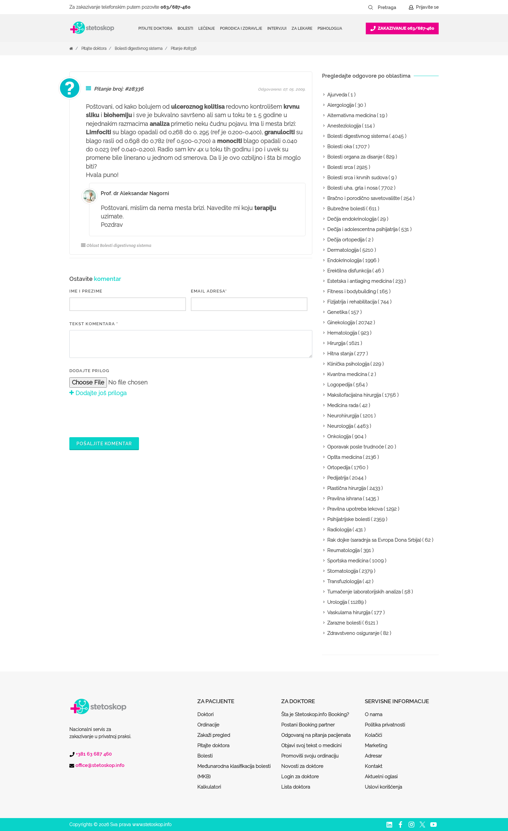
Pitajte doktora (155, 28)
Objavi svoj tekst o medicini (311, 745)
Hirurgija (336, 343)
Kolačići (373, 735)
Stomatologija (342, 571)
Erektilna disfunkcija (349, 271)
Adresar (373, 756)
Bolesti (205, 756)
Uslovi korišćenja (383, 787)
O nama (373, 714)
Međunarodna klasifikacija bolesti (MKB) (234, 771)
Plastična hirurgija (346, 488)
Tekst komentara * (93, 323)
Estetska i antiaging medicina (359, 281)
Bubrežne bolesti (346, 209)
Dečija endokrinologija (351, 219)
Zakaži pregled (213, 735)
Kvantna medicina (347, 374)
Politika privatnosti (385, 725)
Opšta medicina (344, 457)
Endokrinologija (344, 260)
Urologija (337, 602)
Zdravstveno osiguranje (353, 633)
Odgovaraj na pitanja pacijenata (316, 735)
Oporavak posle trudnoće (355, 447)
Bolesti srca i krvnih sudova (357, 178)
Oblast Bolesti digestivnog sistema (116, 245)
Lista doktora (295, 787)
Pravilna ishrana (344, 499)
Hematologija (342, 333)
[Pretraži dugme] (370, 7)
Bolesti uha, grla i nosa (352, 188)
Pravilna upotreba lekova (355, 509)
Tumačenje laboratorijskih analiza (364, 592)
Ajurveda (337, 95)
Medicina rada (342, 405)
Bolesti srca (340, 167)
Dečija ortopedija (345, 240)
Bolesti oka (339, 147)
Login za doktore (300, 777)
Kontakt (373, 766)
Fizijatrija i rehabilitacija (352, 302)
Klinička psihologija (348, 364)
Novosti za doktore (302, 766)
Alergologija (340, 105)
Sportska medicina (347, 561)
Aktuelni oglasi (381, 777)
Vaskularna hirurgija (348, 612)
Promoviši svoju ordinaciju (310, 756)
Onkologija (339, 436)
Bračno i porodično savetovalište (363, 198)
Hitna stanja (340, 354)
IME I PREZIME (85, 291)
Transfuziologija (344, 581)
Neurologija (340, 426)
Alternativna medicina (351, 115)
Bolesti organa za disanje (354, 157)
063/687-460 (175, 7)
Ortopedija (338, 468)
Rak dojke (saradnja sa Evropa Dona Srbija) (374, 540)
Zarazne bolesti (344, 623)
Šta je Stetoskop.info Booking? (315, 714)
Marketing (376, 745)
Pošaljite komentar (104, 443)
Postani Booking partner (308, 725)
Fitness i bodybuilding (351, 291)
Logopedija (339, 385)
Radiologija (339, 530)
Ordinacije (208, 725)
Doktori (205, 714)
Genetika (337, 312)
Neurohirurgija (343, 416)
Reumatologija (343, 550)
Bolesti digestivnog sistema (138, 48)
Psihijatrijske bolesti (348, 519)
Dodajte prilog (89, 370)
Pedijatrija (337, 478)
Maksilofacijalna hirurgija (354, 395)
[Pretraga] (391, 7)
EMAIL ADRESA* (209, 291)
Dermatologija (343, 250)
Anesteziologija (344, 126)
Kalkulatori (209, 787)
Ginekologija (341, 323)
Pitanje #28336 (183, 48)
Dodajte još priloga (98, 393)
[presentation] (118, 416)
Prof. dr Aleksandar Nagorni (135, 193)
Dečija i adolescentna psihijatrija (362, 229)
